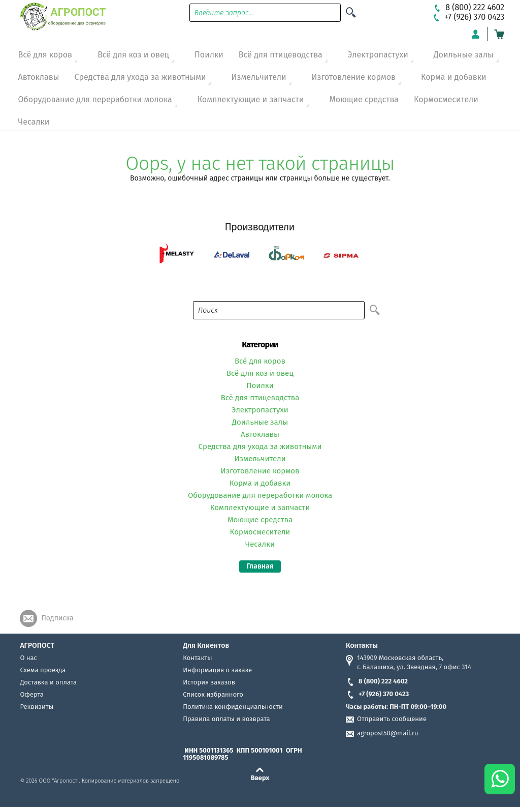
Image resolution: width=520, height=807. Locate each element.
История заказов (209, 682)
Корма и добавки (453, 77)
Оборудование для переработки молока (95, 99)
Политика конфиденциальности (232, 706)
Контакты (197, 658)
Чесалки (33, 122)
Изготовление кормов (354, 77)
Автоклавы (38, 77)
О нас (28, 658)
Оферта (32, 694)
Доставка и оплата (48, 682)
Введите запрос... (223, 13)
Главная (260, 566)
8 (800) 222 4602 (377, 681)
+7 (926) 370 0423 (377, 694)
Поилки (208, 54)
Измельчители (258, 77)
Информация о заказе (217, 670)
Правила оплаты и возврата (226, 719)
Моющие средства (364, 99)
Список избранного (213, 694)
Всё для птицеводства (280, 54)
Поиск (208, 310)
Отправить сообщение (392, 719)
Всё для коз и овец (133, 54)
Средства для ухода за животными (140, 77)
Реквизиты (36, 706)
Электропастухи (378, 54)
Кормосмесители (446, 99)
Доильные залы (464, 54)
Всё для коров (45, 54)
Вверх (260, 777)
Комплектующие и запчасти (251, 99)
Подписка (57, 618)
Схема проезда (43, 670)
